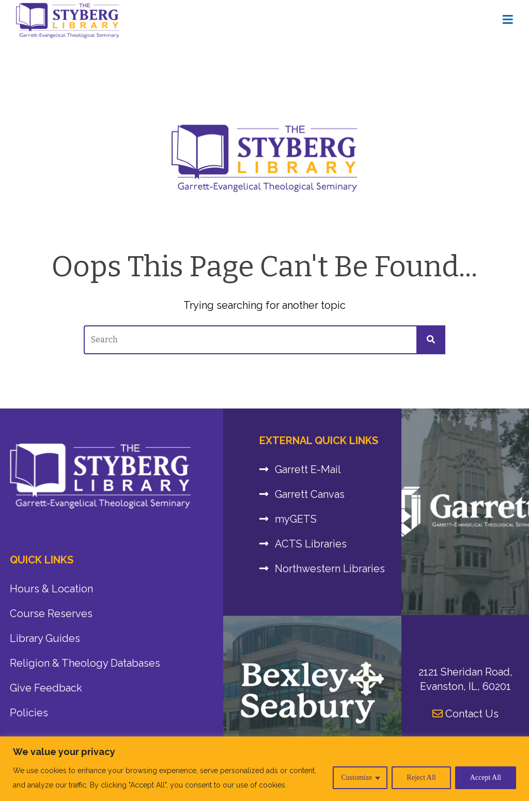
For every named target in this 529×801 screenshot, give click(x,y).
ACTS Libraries (311, 544)
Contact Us (465, 714)
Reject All (421, 777)
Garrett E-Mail (308, 469)
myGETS (296, 519)
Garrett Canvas (310, 494)
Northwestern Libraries (330, 568)
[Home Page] (508, 20)
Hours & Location (51, 589)
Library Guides (45, 638)
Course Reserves (51, 613)
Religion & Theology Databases (85, 663)
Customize (356, 777)
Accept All (485, 777)
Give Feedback (46, 688)
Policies (29, 712)
